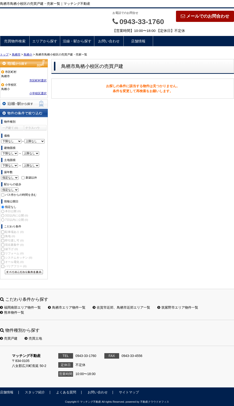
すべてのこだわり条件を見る (24, 272)
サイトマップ (129, 392)
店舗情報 (138, 41)
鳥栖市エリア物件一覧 (66, 307)
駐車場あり (14, 232)
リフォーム (14, 253)
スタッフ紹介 (35, 392)
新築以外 (31, 177)
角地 (10, 236)
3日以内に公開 (16, 215)
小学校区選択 (38, 93)
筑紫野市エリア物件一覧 (177, 307)
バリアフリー (15, 266)
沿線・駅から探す (77, 41)
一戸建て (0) (10, 128)
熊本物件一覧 (12, 312)
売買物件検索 (15, 41)
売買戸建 (8, 338)
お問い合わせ (109, 41)
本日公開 (13, 211)
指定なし (10, 207)
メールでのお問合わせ (205, 16)
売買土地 (33, 338)
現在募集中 (14, 244)
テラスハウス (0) (32, 128)
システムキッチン (18, 257)
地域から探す (24, 63)
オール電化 (14, 262)
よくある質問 (66, 392)
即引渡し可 (14, 240)
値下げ (11, 249)
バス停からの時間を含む (21, 194)
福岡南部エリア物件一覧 (20, 307)
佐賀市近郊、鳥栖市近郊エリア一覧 (121, 307)
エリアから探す (44, 41)
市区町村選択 (38, 80)
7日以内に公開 (16, 219)
